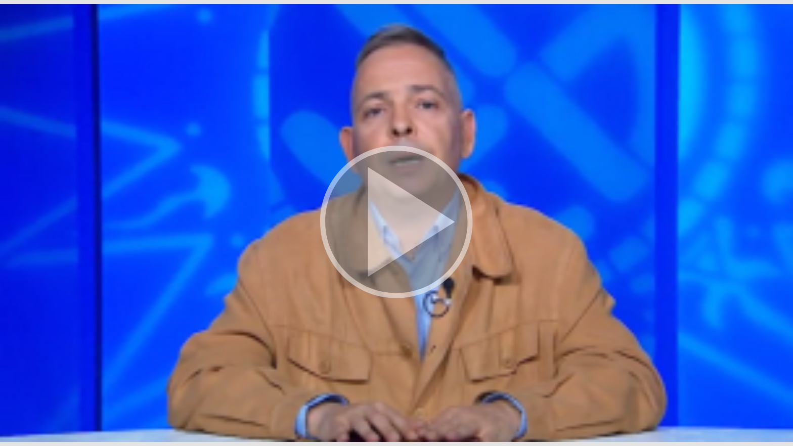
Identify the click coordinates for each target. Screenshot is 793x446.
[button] (396, 223)
